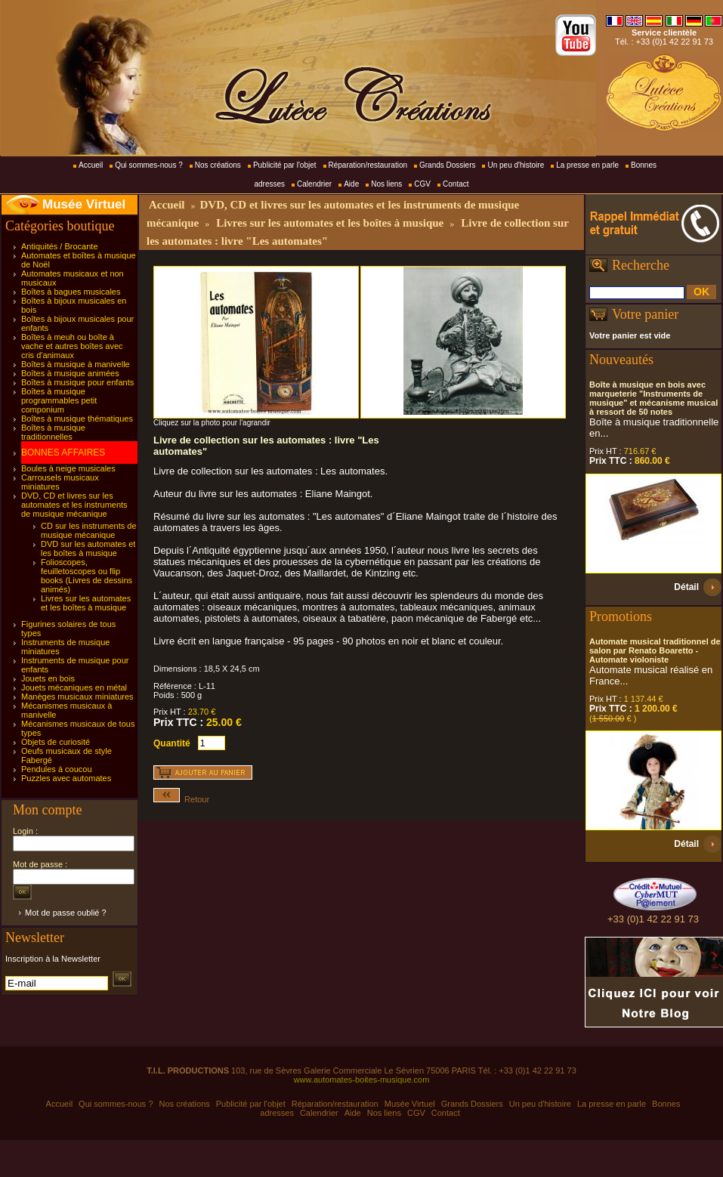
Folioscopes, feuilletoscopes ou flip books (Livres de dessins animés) (86, 576)
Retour (181, 799)
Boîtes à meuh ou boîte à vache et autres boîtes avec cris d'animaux (72, 346)
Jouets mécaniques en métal (74, 687)
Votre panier (645, 314)
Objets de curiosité (55, 741)
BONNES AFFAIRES (63, 452)
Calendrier (314, 184)
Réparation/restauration (368, 165)
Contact (455, 184)
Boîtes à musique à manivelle (75, 364)
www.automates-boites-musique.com (362, 1079)
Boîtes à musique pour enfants (77, 382)
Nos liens (386, 184)
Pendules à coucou (56, 769)
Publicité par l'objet (285, 165)
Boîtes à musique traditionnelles (53, 432)
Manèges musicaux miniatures (77, 696)
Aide (351, 184)
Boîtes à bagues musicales (70, 291)
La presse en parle (587, 165)
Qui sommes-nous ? (148, 165)
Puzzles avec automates (66, 778)
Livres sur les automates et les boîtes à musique (86, 603)
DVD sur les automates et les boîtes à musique (88, 548)
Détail (686, 587)
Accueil (91, 165)
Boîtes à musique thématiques (77, 418)
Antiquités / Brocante (59, 246)
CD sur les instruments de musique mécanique (89, 530)
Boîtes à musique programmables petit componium (59, 400)
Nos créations (218, 165)
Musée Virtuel (83, 204)
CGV (422, 184)
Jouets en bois (48, 678)
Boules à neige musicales (68, 468)
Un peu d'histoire (515, 165)
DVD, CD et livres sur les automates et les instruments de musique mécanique (74, 504)
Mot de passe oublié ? (66, 912)
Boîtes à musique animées (70, 373)
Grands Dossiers (447, 165)
